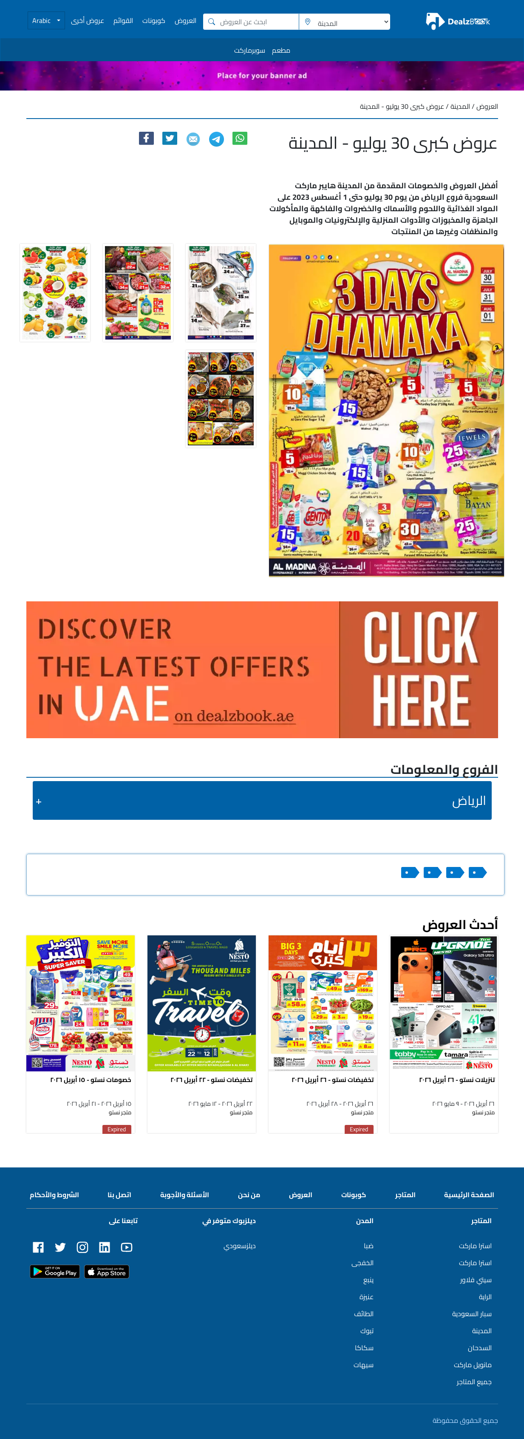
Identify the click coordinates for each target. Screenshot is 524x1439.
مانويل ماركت (473, 1364)
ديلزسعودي (240, 1245)
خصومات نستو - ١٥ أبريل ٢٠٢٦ (90, 1080)
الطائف (364, 1313)
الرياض (469, 800)
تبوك (367, 1330)
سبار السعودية (472, 1313)
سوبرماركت (249, 50)
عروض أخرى (87, 20)
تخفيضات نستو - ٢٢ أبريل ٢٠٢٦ (211, 1080)
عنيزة (367, 1296)
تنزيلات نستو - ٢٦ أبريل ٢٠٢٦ (457, 1080)
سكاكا (364, 1347)
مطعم (281, 50)
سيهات (364, 1364)
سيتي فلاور (476, 1279)
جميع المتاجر (474, 1381)
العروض (185, 20)
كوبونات (153, 20)
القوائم (123, 20)
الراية (485, 1296)
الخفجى (362, 1262)
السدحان (480, 1347)
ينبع (368, 1279)
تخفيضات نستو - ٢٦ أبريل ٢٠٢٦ (333, 1080)
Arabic (42, 20)
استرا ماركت (475, 1245)
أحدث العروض (460, 924)
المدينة (482, 1330)
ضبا (369, 1245)
